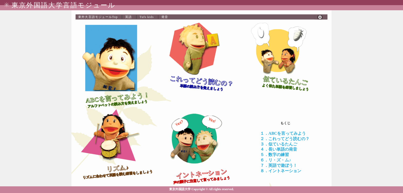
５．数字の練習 (274, 154)
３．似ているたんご (278, 144)
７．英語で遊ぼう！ (278, 165)
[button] (321, 17)
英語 (128, 17)
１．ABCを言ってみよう (283, 133)
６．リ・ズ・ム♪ (275, 160)
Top (98, 17)
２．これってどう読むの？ (284, 139)
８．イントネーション (280, 171)
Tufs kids (147, 17)
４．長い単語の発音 (278, 149)
